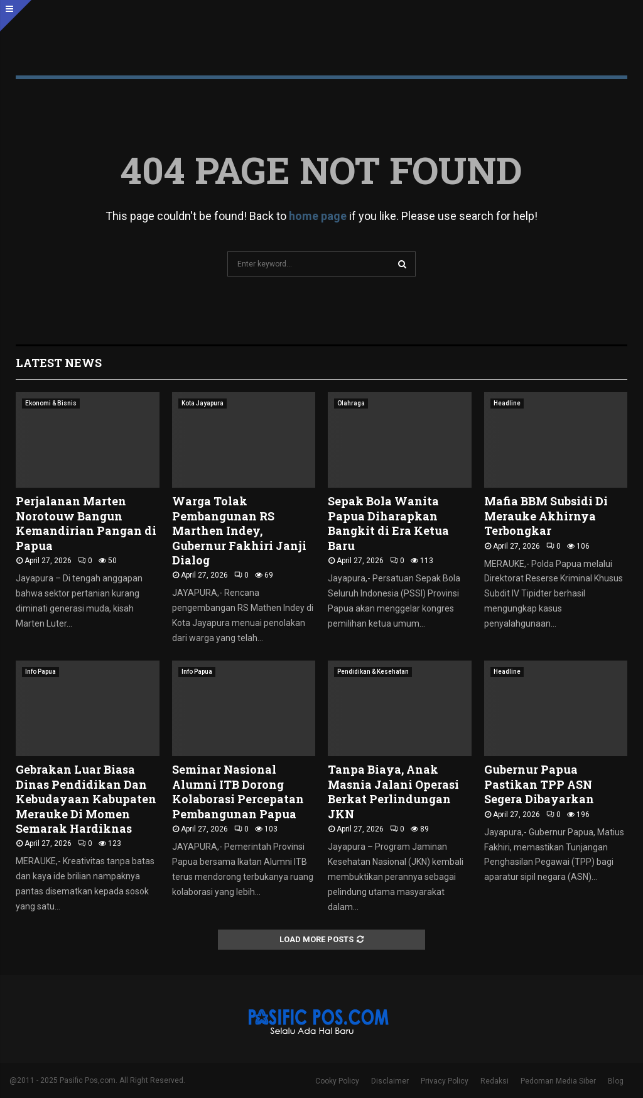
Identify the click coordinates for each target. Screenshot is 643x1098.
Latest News (59, 362)
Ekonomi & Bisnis (51, 403)
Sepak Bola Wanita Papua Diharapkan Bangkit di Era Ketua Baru (388, 522)
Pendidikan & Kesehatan (373, 671)
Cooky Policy (337, 1081)
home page (318, 215)
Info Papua (40, 671)
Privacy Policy (444, 1081)
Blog (616, 1081)
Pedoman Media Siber (558, 1081)
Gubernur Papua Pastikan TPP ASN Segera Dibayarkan (539, 784)
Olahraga (351, 403)
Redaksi (494, 1081)
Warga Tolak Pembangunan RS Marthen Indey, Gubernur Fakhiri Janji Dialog (239, 530)
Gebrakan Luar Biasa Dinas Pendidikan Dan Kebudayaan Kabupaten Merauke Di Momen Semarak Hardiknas (86, 799)
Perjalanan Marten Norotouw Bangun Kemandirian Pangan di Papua (86, 522)
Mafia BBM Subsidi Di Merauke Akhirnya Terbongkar (546, 515)
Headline (507, 403)
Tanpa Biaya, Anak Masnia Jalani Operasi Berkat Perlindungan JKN (393, 791)
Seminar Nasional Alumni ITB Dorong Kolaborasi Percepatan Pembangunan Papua (238, 791)
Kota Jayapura (202, 403)
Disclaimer (390, 1081)
